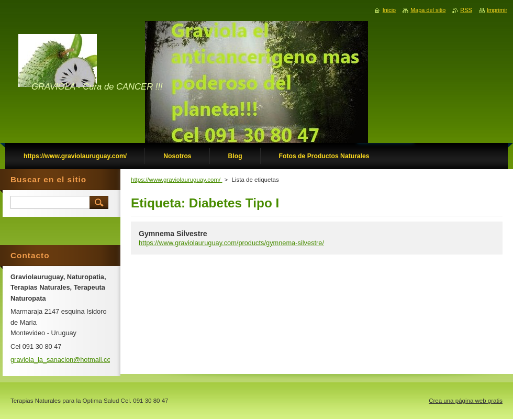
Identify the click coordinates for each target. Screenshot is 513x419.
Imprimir (497, 10)
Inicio (389, 10)
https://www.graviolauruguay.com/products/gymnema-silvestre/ (231, 243)
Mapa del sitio (427, 10)
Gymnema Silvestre (173, 233)
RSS (466, 10)
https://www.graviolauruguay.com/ (176, 180)
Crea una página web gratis (466, 401)
